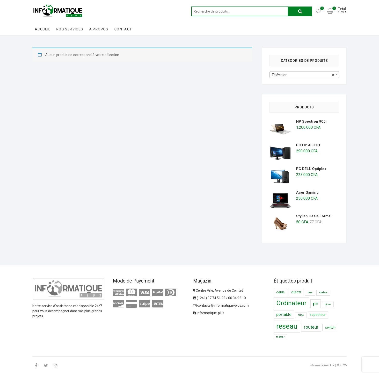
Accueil (43, 29)
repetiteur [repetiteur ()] (318, 315)
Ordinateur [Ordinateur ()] (291, 303)
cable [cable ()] (280, 292)
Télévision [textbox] (303, 74)
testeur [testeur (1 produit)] (280, 337)
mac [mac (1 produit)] (310, 292)
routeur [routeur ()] (311, 327)
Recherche (300, 11)
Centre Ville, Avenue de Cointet (218, 290)
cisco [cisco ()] (296, 292)
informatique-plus (208, 313)
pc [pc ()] (315, 303)
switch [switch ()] (330, 327)
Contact (123, 29)
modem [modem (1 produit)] (323, 292)
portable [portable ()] (283, 314)
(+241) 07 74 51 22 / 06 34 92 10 (219, 298)
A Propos (99, 29)
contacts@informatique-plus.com (221, 305)
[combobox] (304, 74)
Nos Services (69, 29)
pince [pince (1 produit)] (328, 304)
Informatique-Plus (322, 365)
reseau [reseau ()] (286, 326)
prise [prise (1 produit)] (301, 315)
